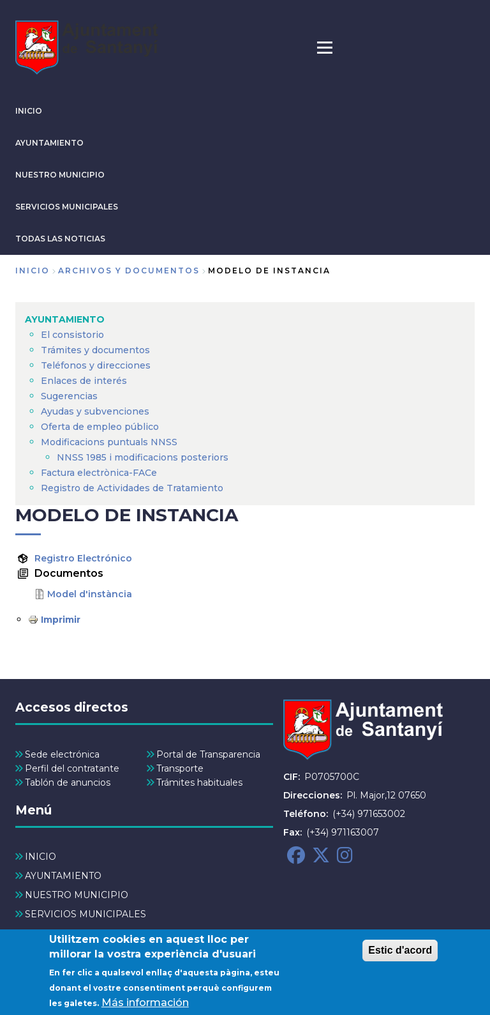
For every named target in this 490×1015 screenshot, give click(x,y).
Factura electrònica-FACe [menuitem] (99, 472)
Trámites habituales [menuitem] (199, 782)
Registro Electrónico (83, 558)
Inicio (32, 270)
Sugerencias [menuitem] (69, 396)
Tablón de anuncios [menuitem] (67, 782)
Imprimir (60, 619)
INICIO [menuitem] (40, 856)
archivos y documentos (129, 270)
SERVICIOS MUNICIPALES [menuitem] (85, 914)
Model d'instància (89, 594)
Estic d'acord (400, 952)
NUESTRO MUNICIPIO (60, 174)
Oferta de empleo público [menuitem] (100, 426)
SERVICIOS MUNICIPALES (66, 206)
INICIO (28, 111)
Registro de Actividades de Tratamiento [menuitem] (132, 488)
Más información (145, 1005)
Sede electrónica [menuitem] (62, 754)
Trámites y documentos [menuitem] (95, 350)
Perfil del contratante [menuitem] (72, 768)
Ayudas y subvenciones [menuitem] (95, 411)
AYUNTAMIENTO (49, 143)
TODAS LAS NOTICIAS (60, 238)
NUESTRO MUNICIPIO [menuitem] (76, 894)
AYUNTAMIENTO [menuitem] (65, 319)
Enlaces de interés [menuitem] (84, 380)
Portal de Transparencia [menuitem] (208, 754)
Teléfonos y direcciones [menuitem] (96, 365)
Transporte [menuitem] (180, 768)
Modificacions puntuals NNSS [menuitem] (109, 442)
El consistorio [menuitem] (72, 334)
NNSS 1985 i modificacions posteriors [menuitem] (144, 457)
